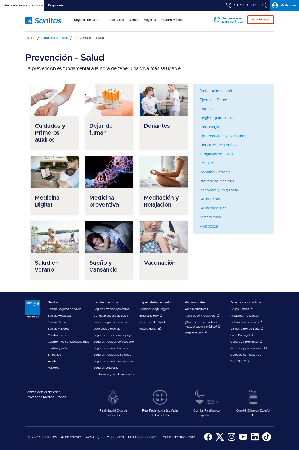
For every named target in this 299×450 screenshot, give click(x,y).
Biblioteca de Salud (152, 322)
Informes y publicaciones (248, 348)
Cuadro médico (58, 335)
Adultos (53, 361)
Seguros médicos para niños (112, 354)
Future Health (150, 328)
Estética (206, 109)
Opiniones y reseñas (107, 328)
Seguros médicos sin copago (113, 335)
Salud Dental (210, 199)
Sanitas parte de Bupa (246, 328)
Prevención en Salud (217, 181)
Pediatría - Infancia (215, 172)
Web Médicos (196, 333)
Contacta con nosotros (245, 354)
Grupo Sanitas (241, 309)
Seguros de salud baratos (111, 348)
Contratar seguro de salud (111, 315)
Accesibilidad (71, 437)
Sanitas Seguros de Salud (65, 309)
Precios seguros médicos (110, 322)
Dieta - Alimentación (216, 91)
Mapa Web (115, 437)
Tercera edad (210, 217)
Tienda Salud (114, 20)
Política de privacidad (178, 437)
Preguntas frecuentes (244, 315)
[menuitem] (86, 23)
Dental (133, 20)
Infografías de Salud (216, 154)
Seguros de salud (86, 20)
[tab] (22, 5)
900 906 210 (239, 361)
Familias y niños (58, 348)
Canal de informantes (246, 341)
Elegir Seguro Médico (217, 118)
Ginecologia (209, 127)
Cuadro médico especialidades (68, 341)
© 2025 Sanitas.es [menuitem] (42, 437)
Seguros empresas (106, 367)
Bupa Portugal (241, 335)
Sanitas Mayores (58, 328)
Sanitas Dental (57, 322)
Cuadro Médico (172, 20)
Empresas (56, 5)
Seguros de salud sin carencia (113, 361)
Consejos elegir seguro (154, 309)
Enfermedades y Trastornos (223, 136)
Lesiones (207, 163)
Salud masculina (213, 208)
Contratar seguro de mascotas (114, 374)
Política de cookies (142, 437)
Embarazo (54, 354)
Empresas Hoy (150, 315)
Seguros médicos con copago (114, 341)
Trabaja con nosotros (246, 322)
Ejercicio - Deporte (215, 100)
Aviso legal (93, 437)
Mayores (150, 20)
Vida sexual (209, 226)
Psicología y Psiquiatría (219, 190)
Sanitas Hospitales (59, 315)
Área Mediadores (196, 309)
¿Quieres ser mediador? (202, 315)
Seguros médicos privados (111, 309)
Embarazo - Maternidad (219, 145)
